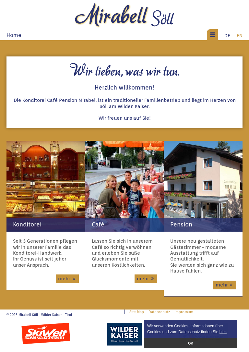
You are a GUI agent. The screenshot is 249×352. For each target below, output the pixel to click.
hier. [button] (223, 332)
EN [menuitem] (240, 35)
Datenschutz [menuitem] (159, 312)
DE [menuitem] (227, 35)
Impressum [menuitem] (183, 312)
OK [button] (190, 343)
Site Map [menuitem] (136, 312)
